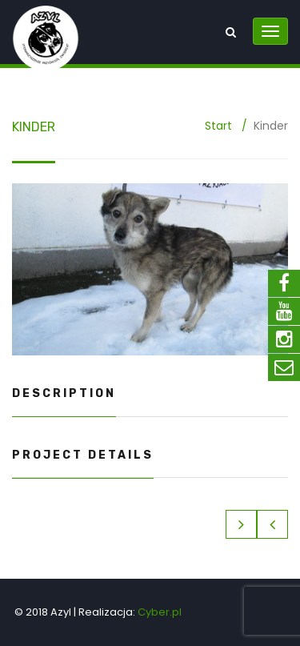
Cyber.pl (160, 612)
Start (218, 126)
